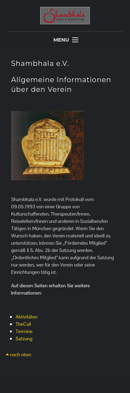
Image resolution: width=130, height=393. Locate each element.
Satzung (24, 338)
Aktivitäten (26, 317)
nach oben (19, 354)
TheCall (23, 324)
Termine (24, 331)
